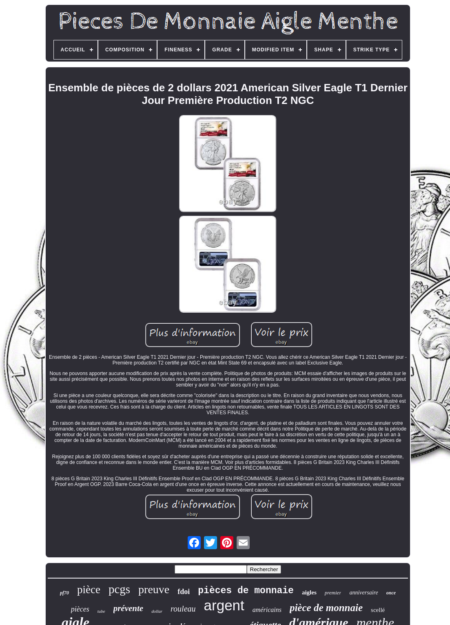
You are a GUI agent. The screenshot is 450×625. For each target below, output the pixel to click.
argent (224, 605)
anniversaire (363, 593)
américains (267, 609)
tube (101, 611)
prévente (128, 608)
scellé (378, 610)
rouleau (183, 608)
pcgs (119, 589)
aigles (309, 592)
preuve (153, 589)
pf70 (64, 593)
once (391, 593)
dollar (156, 611)
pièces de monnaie (246, 590)
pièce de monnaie (326, 607)
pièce (88, 589)
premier (333, 593)
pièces (80, 609)
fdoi (183, 591)
